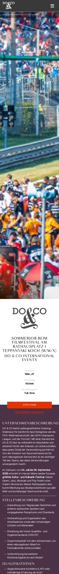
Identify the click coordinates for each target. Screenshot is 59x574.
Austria (35, 15)
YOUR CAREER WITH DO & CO (15, 15)
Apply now (29, 405)
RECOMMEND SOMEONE (29, 412)
